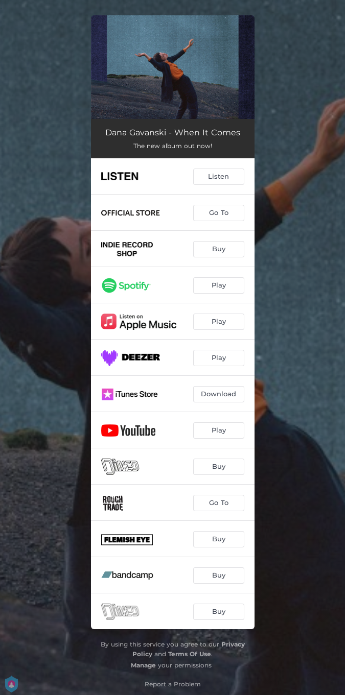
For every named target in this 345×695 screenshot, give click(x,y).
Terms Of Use (189, 654)
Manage (143, 665)
